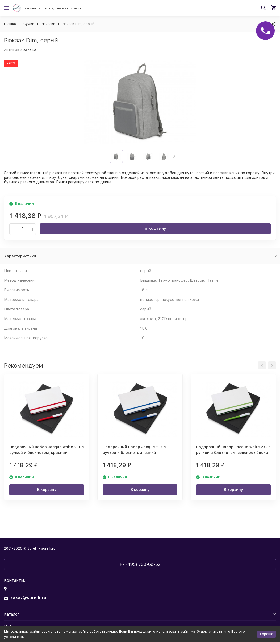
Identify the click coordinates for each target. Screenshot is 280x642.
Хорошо (266, 634)
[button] (174, 156)
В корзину (155, 228)
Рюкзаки (48, 24)
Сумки (28, 24)
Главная (10, 24)
